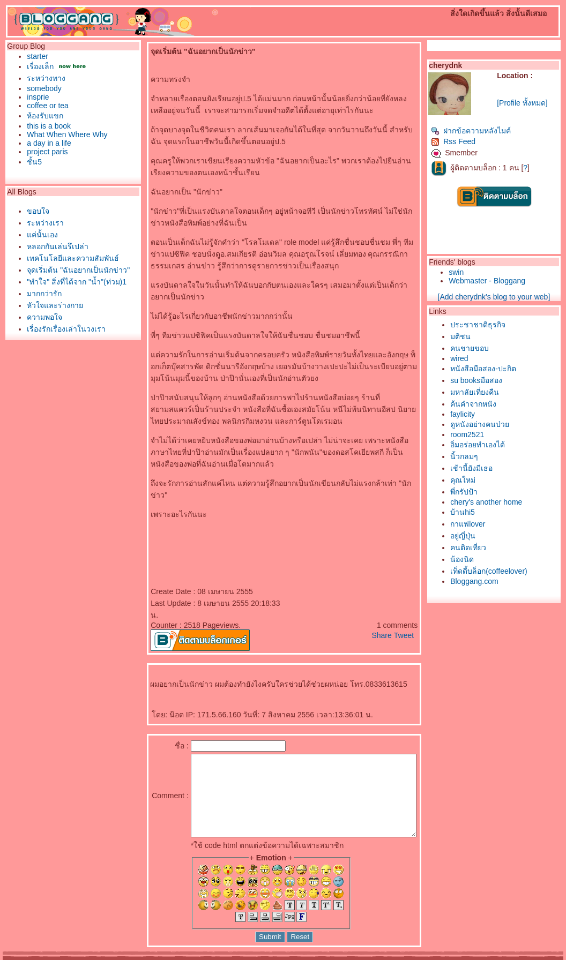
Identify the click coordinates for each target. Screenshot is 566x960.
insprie (35, 97)
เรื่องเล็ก (37, 66)
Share (399, 612)
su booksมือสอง (494, 380)
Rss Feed (471, 141)
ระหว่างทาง (43, 78)
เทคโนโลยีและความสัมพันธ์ (70, 258)
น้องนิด (480, 559)
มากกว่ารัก (41, 293)
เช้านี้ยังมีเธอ (489, 468)
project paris (44, 151)
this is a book (46, 126)
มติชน (478, 336)
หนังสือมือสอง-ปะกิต (501, 368)
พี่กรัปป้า (482, 492)
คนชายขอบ (487, 348)
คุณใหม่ (481, 480)
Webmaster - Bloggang (505, 280)
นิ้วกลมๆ (482, 456)
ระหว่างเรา (42, 223)
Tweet (421, 612)
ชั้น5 (31, 162)
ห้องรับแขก (42, 115)
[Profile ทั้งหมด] (534, 103)
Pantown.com (118, 956)
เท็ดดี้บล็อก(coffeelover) (507, 571)
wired (477, 358)
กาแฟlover (485, 524)
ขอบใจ (35, 211)
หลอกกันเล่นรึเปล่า (55, 246)
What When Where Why (64, 134)
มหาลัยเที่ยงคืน (492, 392)
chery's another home (504, 502)
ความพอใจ (41, 317)
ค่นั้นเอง (39, 234)
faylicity (480, 414)
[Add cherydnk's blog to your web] (504, 296)
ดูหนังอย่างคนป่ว (497, 424)
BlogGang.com (187, 956)
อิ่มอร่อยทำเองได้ (495, 444)
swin (474, 272)
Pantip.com (21, 956)
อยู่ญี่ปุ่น (481, 535)
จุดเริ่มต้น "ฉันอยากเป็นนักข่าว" (75, 270)
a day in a (46, 143)
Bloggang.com (492, 581)
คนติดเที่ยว (486, 547)
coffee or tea (45, 105)
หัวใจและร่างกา (52, 305)
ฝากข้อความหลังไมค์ (489, 130)
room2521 (485, 434)
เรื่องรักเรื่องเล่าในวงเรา (63, 329)
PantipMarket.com (68, 956)
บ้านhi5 (480, 512)
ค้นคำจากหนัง (491, 404)
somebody (41, 88)
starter (35, 56)
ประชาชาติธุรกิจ (496, 324)
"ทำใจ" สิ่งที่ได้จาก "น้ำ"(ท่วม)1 (74, 282)
